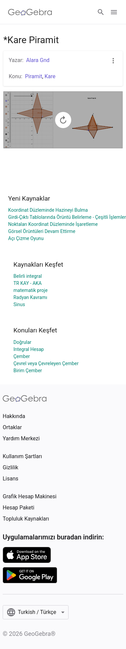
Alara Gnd (38, 60)
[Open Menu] (114, 12)
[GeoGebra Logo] (30, 12)
